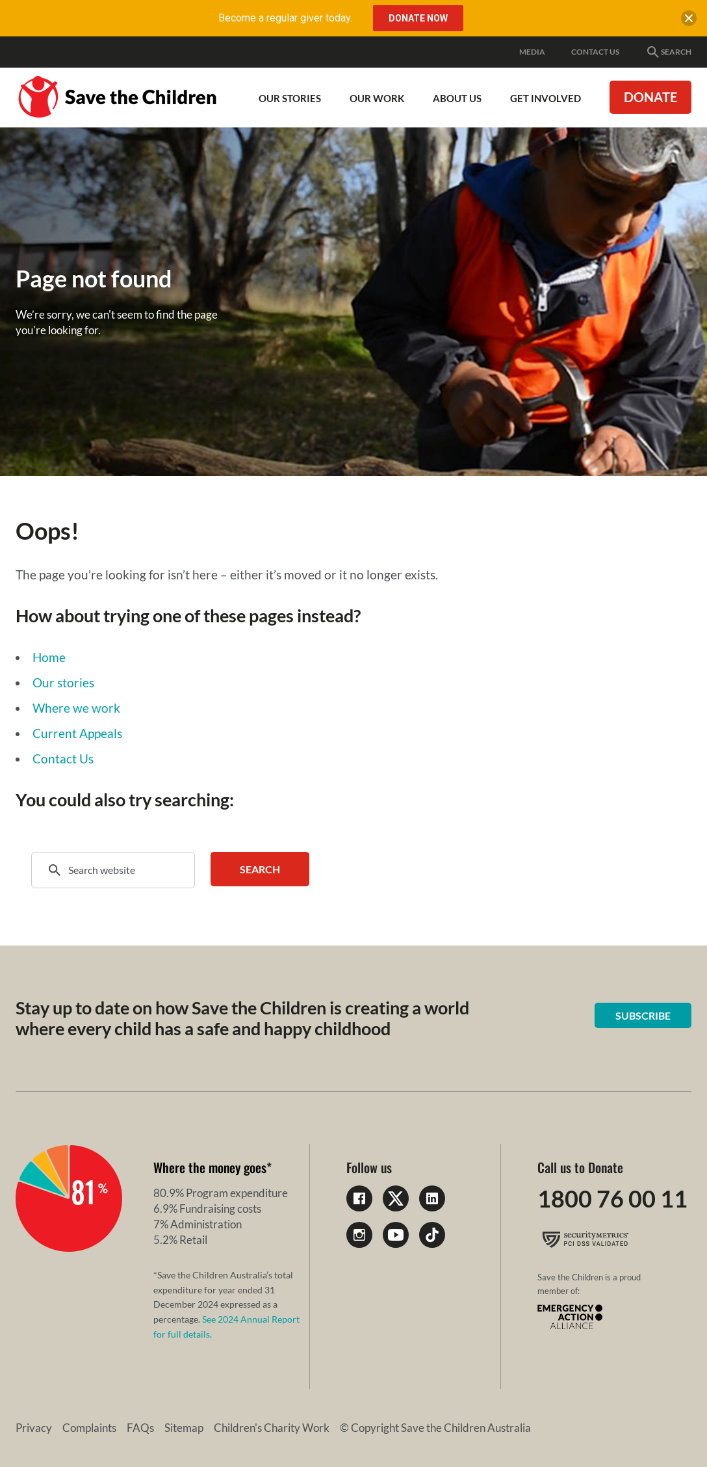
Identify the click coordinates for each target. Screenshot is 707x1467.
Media (532, 52)
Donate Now (418, 18)
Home (49, 657)
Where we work (76, 707)
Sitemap (183, 1427)
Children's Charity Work (271, 1427)
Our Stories (290, 98)
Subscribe (643, 1015)
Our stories (63, 682)
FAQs (140, 1427)
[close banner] (689, 20)
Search (668, 52)
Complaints (89, 1427)
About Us (457, 98)
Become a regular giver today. (285, 18)
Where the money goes (209, 1167)
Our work (377, 98)
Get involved (545, 98)
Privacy (34, 1427)
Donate (650, 97)
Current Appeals (77, 733)
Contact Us (595, 52)
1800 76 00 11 (612, 1198)
